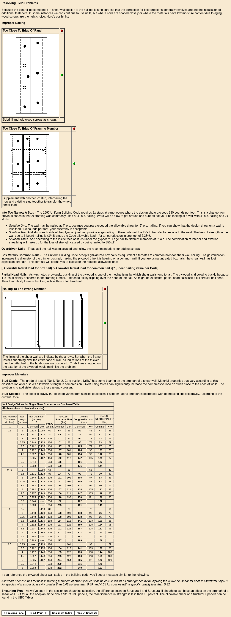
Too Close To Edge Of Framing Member (30, 128)
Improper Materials (14, 374)
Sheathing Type (12, 590)
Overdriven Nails (13, 248)
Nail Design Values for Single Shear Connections (30, 404)
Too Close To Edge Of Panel (22, 30)
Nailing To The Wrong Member (24, 288)
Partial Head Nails (14, 274)
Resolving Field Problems (19, 3)
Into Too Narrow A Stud (17, 212)
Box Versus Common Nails (20, 255)
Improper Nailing (13, 22)
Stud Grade (9, 380)
